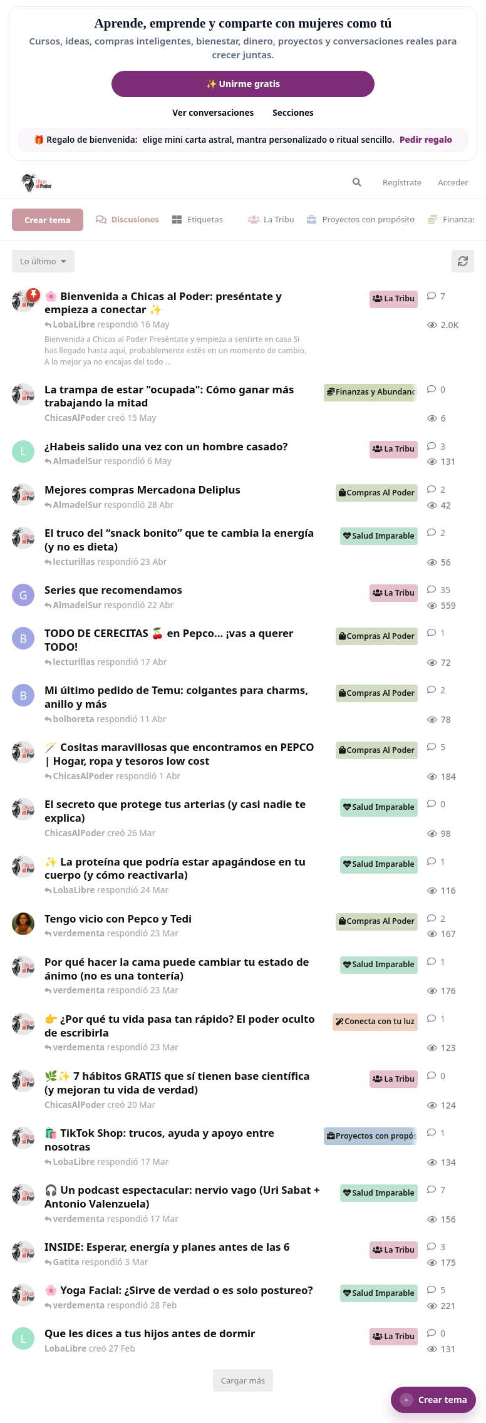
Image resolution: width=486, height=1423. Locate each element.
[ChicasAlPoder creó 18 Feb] (23, 967)
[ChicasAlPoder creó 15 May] (23, 394)
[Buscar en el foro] (357, 182)
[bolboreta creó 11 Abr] (23, 695)
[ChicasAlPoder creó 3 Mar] (23, 1252)
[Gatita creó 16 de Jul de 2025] (23, 595)
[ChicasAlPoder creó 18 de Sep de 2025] (23, 301)
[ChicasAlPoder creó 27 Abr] (23, 495)
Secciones (293, 112)
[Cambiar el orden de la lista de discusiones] (43, 261)
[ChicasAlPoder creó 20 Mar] (23, 1081)
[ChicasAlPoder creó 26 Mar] (23, 809)
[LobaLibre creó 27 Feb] (23, 1338)
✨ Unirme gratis (243, 84)
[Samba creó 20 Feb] (23, 924)
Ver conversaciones (213, 112)
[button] (433, 1400)
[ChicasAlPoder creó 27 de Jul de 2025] (23, 1295)
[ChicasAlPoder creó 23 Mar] (23, 1024)
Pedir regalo (426, 139)
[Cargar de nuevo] (463, 261)
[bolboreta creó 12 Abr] (23, 638)
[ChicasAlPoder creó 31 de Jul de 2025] (23, 752)
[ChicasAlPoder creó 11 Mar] (23, 1138)
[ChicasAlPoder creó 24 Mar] (23, 867)
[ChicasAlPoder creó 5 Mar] (23, 1195)
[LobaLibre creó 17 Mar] (23, 451)
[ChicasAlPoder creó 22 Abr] (23, 538)
